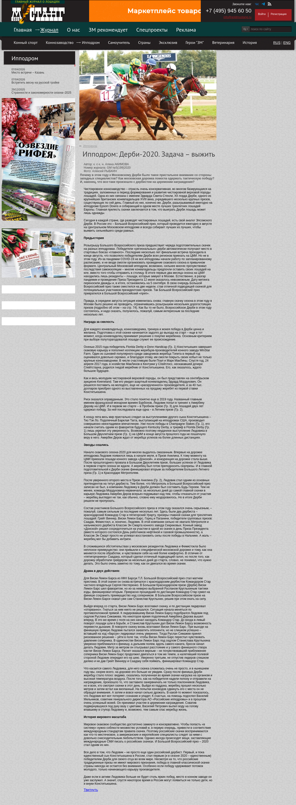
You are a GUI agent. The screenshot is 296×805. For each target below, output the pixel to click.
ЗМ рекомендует (108, 29)
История (250, 42)
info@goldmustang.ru (237, 17)
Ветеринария (223, 42)
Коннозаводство (59, 42)
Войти (262, 14)
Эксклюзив (168, 42)
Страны (144, 42)
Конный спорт (25, 42)
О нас (73, 29)
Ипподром (91, 42)
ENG (287, 43)
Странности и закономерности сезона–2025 (41, 92)
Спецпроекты (152, 29)
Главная (23, 29)
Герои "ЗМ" (195, 42)
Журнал (49, 29)
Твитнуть (91, 790)
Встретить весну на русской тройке (35, 82)
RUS (277, 43)
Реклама (186, 29)
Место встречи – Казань (28, 72)
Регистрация (278, 14)
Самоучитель (119, 42)
